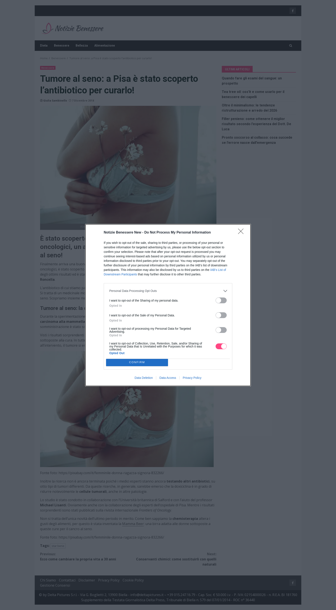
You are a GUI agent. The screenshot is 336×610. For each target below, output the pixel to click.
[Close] (242, 233)
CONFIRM (137, 362)
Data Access (167, 377)
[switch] (221, 300)
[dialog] (168, 305)
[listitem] (168, 291)
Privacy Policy (192, 377)
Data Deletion (144, 377)
